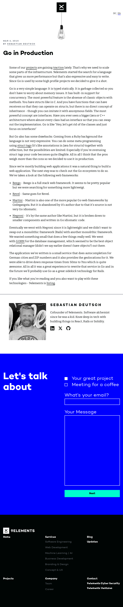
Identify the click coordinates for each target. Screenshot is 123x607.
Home (6, 537)
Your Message (81, 412)
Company (51, 578)
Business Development (59, 558)
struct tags (24, 145)
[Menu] (62, 7)
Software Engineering (58, 542)
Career (49, 589)
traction (58, 67)
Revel (16, 194)
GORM (20, 241)
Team (48, 583)
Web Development (56, 547)
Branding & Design (56, 564)
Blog (90, 537)
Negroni (18, 215)
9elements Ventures (99, 588)
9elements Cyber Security (103, 583)
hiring (51, 283)
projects (31, 67)
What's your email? (87, 395)
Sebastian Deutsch (21, 44)
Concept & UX (54, 570)
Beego (17, 183)
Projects (8, 578)
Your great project (92, 378)
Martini (18, 200)
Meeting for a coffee (95, 384)
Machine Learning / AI (58, 553)
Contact (92, 578)
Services (50, 537)
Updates (92, 542)
